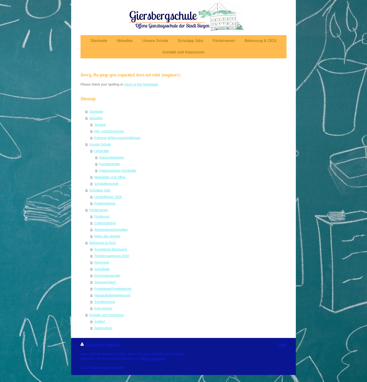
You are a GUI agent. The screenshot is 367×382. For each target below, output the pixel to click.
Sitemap (113, 345)
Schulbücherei (104, 302)
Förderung (102, 216)
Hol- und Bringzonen (109, 131)
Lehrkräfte (101, 151)
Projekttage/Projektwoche (113, 289)
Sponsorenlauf (104, 282)
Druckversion (93, 345)
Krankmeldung (104, 203)
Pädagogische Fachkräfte (117, 170)
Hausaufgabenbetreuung (112, 295)
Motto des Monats (107, 236)
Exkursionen (103, 308)
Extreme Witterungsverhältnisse (117, 138)
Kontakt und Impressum (106, 315)
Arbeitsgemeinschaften (111, 230)
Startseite (96, 111)
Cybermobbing (105, 223)
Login (282, 345)
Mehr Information (153, 358)
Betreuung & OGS (102, 243)
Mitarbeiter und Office (110, 177)
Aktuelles (96, 118)
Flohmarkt (101, 262)
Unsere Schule (100, 144)
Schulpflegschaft (106, 184)
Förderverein (98, 210)
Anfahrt (99, 321)
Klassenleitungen (111, 157)
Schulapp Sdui (99, 190)
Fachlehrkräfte (109, 164)
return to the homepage (141, 84)
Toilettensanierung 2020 (111, 256)
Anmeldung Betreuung (110, 249)
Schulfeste (102, 269)
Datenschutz (103, 328)
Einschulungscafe (107, 275)
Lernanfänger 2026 (108, 197)
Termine (100, 125)
